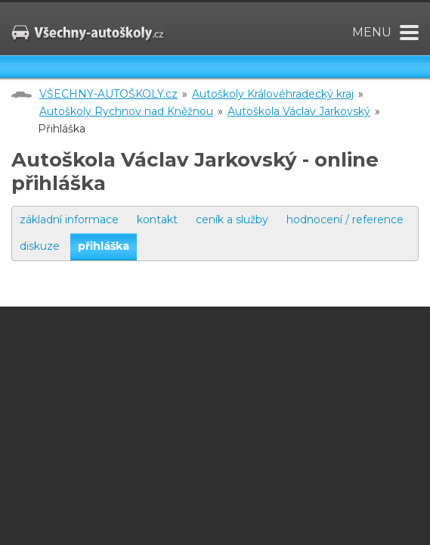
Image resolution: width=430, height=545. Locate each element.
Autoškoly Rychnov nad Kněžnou (126, 111)
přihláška (103, 246)
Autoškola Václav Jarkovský (298, 111)
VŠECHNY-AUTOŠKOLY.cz (108, 94)
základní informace (69, 219)
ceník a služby (232, 219)
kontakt (157, 219)
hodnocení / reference (345, 219)
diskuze (40, 246)
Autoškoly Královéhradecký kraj (273, 94)
